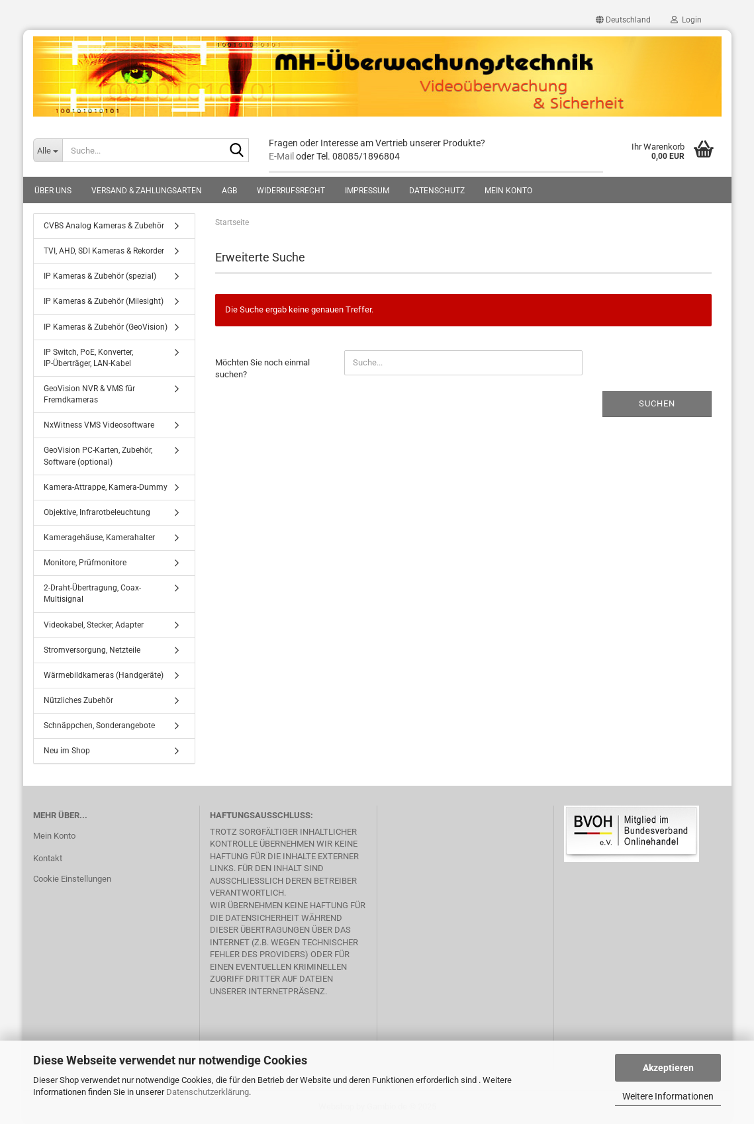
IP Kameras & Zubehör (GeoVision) (105, 327)
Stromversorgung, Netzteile (92, 650)
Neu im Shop (67, 750)
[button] (623, 20)
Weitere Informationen (668, 1096)
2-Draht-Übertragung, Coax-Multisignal (92, 593)
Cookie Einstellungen (72, 879)
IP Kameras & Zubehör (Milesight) (104, 301)
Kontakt (47, 858)
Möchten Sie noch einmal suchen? (262, 368)
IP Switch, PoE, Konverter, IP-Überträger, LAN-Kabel (88, 358)
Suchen (657, 403)
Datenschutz (437, 190)
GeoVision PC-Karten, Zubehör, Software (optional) (98, 455)
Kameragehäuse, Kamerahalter (99, 537)
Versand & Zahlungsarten (146, 190)
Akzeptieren (668, 1067)
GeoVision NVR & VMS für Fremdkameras (89, 394)
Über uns (52, 190)
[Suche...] (47, 150)
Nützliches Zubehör (78, 700)
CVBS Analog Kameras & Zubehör (104, 225)
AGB (229, 190)
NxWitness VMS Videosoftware (99, 425)
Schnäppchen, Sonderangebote (99, 725)
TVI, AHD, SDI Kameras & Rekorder (104, 251)
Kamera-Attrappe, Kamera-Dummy (105, 487)
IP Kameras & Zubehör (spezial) (100, 276)
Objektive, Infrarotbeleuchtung (97, 512)
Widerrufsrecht (291, 190)
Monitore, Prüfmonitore (85, 562)
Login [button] (686, 19)
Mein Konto (508, 190)
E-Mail (281, 156)
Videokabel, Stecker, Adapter (94, 625)
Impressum (367, 190)
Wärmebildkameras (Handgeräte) (104, 675)
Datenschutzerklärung (207, 1092)
